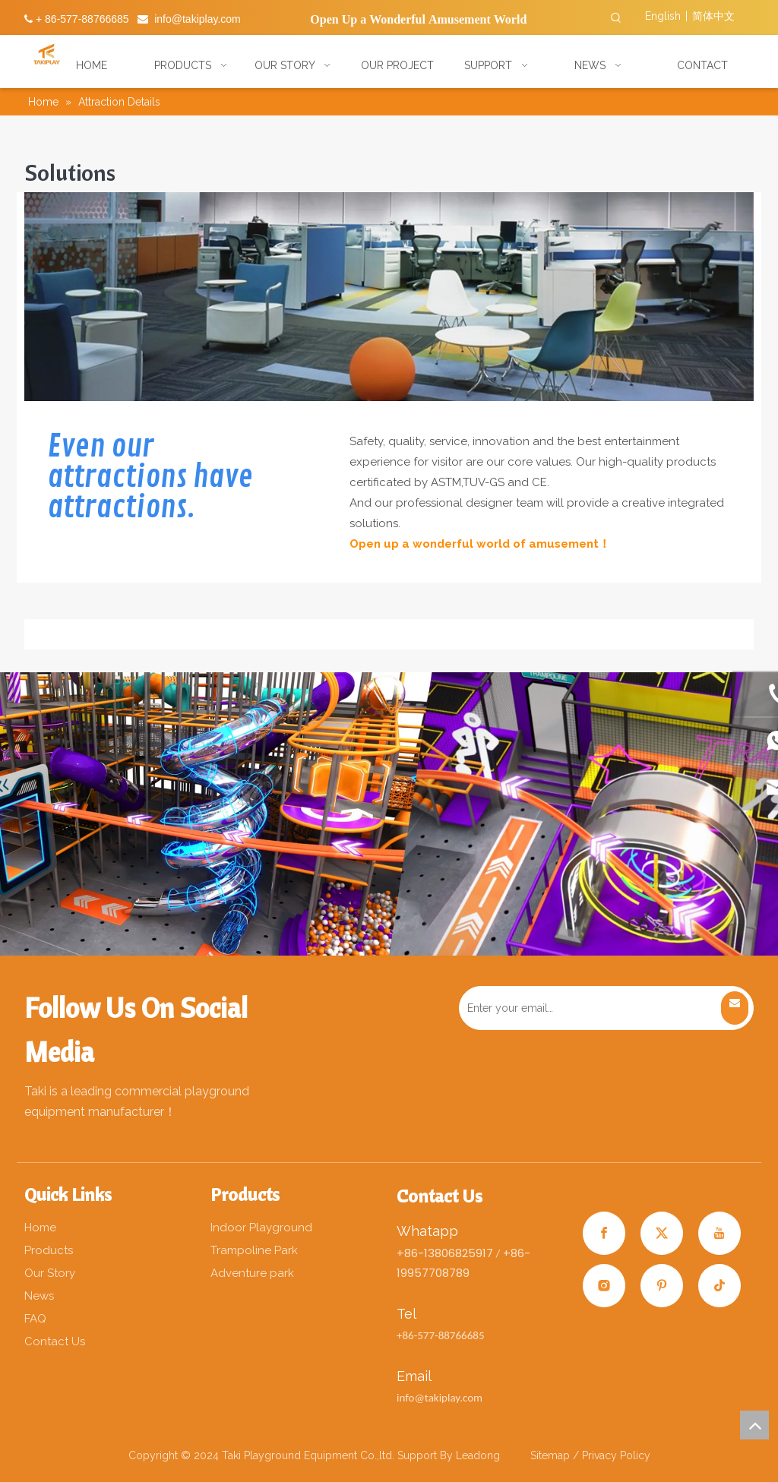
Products (48, 1250)
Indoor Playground (261, 1227)
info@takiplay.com (197, 19)
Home (40, 1227)
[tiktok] (719, 1285)
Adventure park (252, 1273)
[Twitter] (661, 1233)
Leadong (478, 1455)
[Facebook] (604, 1233)
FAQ (35, 1319)
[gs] (389, 296)
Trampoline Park (254, 1250)
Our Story (49, 1273)
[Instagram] (604, 1285)
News (39, 1296)
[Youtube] (719, 1233)
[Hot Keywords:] (616, 18)
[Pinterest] (661, 1285)
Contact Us (54, 1341)
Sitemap (551, 1455)
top (754, 1425)
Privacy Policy (616, 1455)
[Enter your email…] (589, 1008)
